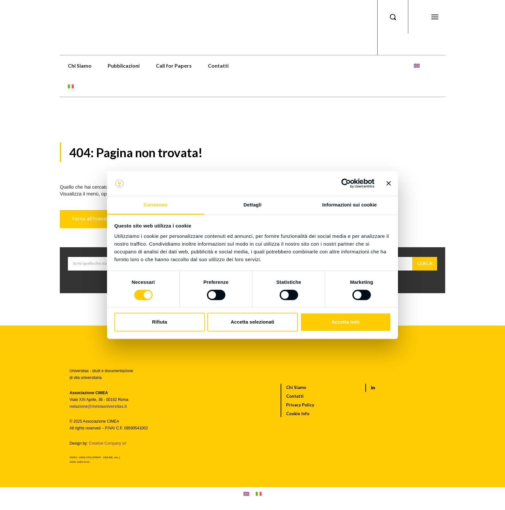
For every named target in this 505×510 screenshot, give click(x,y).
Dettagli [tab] (252, 204)
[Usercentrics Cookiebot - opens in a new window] (346, 183)
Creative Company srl (107, 443)
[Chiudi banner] (388, 183)
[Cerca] (424, 264)
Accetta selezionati (252, 322)
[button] (393, 17)
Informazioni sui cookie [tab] (349, 204)
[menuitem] (417, 65)
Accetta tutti (345, 322)
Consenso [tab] (155, 204)
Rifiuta (159, 322)
